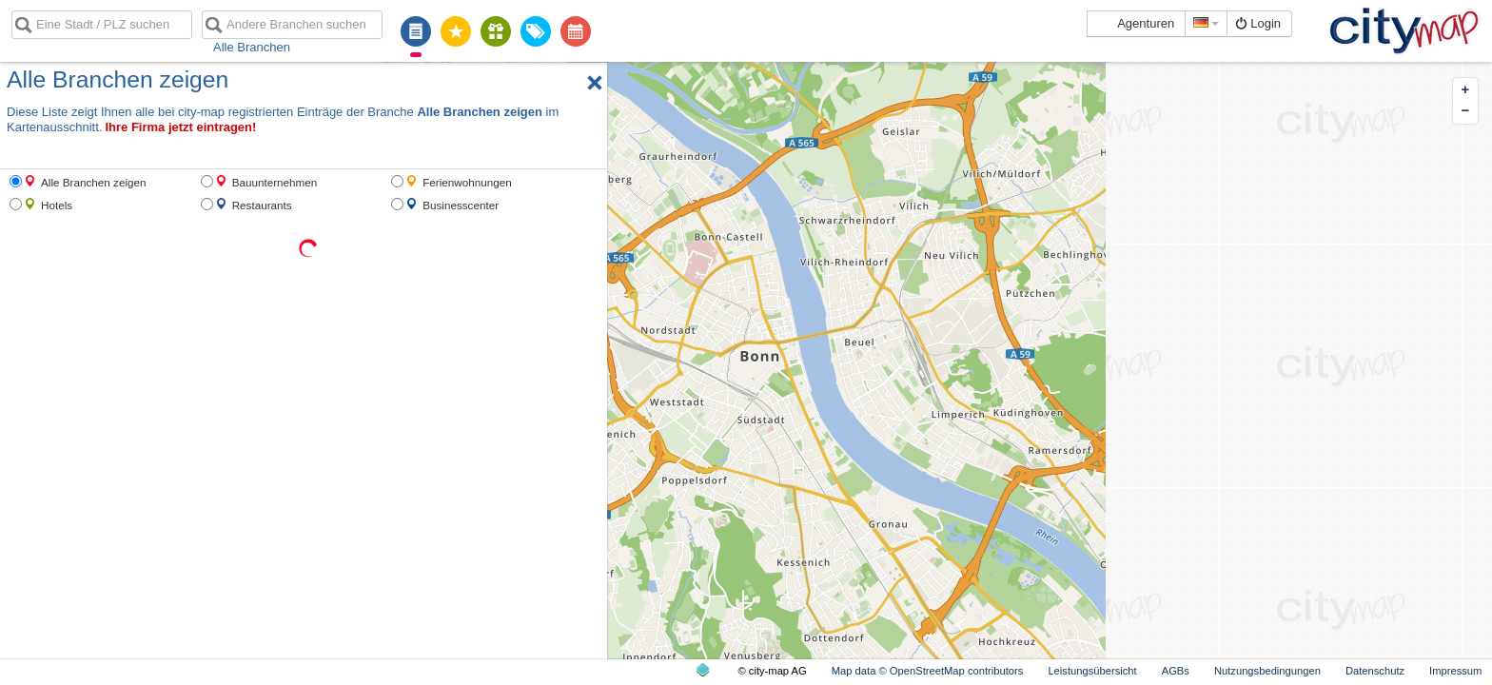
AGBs (1175, 670)
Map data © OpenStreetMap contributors (928, 670)
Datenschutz (1374, 670)
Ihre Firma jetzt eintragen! (180, 127)
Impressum (1455, 670)
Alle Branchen (251, 47)
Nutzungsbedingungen (1267, 670)
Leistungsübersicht (1092, 670)
